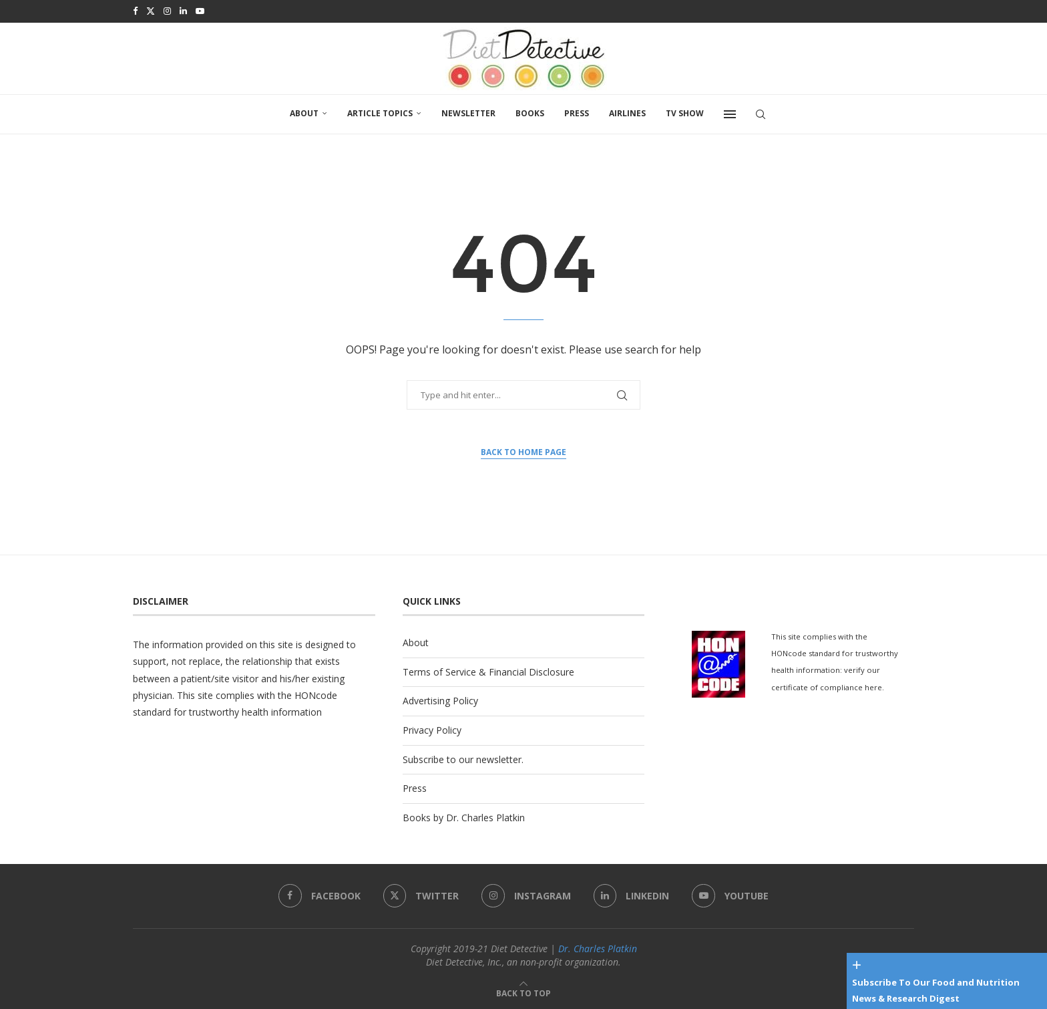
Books (529, 112)
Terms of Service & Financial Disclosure (488, 670)
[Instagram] (167, 10)
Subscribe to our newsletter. (463, 758)
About (304, 112)
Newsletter (468, 112)
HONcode (315, 694)
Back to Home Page (523, 450)
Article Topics (380, 112)
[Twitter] (150, 10)
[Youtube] (200, 10)
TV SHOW (685, 112)
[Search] (760, 113)
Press (576, 112)
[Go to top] (523, 991)
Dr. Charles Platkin (597, 947)
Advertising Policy (440, 699)
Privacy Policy (432, 728)
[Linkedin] (183, 10)
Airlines (627, 112)
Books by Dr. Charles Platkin (464, 816)
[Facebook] (135, 10)
